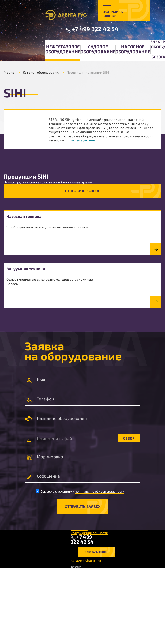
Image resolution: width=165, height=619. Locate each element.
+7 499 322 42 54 (95, 28)
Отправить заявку (82, 507)
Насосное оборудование (132, 49)
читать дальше (83, 140)
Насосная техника (24, 216)
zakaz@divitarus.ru (86, 560)
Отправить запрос (82, 191)
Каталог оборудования (42, 72)
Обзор (129, 438)
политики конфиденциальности (100, 491)
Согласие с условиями (80, 491)
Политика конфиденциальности (89, 531)
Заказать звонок (96, 551)
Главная (10, 72)
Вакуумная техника (25, 268)
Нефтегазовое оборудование (62, 49)
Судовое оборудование (97, 49)
